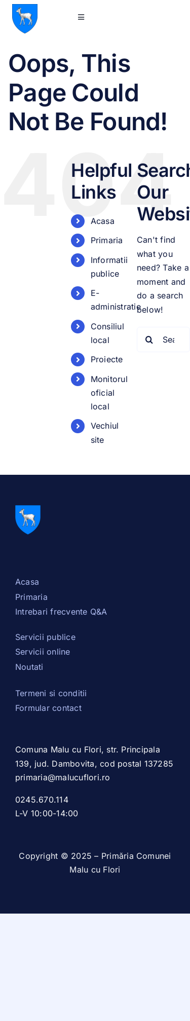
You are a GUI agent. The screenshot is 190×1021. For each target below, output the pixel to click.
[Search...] (163, 339)
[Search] (149, 339)
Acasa (103, 221)
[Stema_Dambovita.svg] (24, 8)
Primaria (107, 240)
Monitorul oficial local (109, 392)
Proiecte (107, 359)
